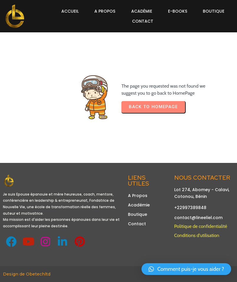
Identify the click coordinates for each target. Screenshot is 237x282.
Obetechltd (38, 274)
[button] (186, 269)
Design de (14, 274)
